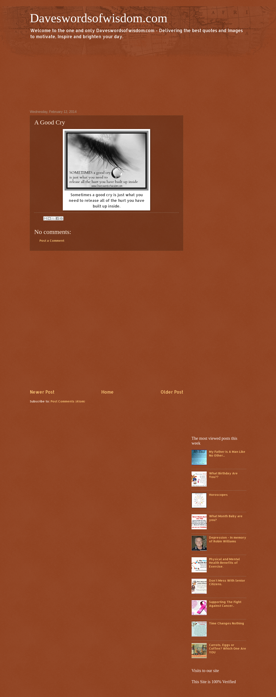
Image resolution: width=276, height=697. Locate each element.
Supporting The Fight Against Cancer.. (225, 604)
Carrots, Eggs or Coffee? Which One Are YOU (227, 648)
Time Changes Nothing (226, 623)
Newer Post (42, 392)
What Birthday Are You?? (223, 475)
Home (107, 392)
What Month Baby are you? (226, 518)
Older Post (171, 392)
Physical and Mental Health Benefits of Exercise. (224, 562)
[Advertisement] (138, 74)
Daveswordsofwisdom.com (98, 18)
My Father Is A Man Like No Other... (227, 453)
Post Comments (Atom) (68, 401)
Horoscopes (218, 495)
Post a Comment (51, 241)
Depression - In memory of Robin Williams (227, 539)
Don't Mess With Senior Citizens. (227, 582)
